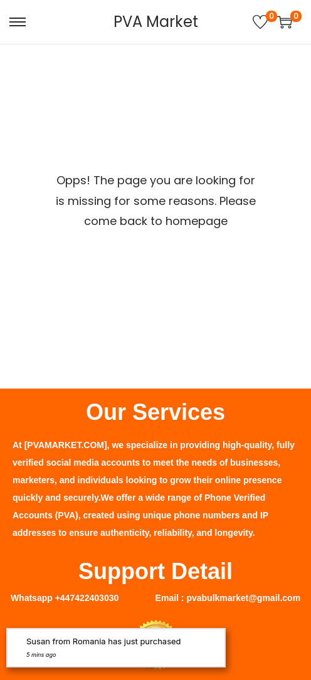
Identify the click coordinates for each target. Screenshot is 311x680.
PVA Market (155, 21)
